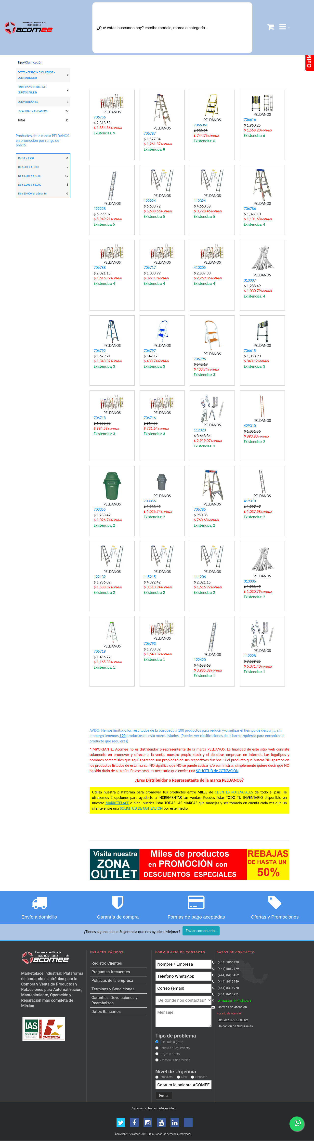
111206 (200, 576)
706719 (100, 651)
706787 (150, 133)
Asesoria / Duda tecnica (175, 1060)
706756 (100, 117)
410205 (200, 267)
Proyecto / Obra (170, 1054)
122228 (100, 208)
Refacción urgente (171, 1042)
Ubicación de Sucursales (235, 1026)
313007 (250, 280)
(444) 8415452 (228, 975)
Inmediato (166, 1077)
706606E (201, 125)
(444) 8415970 (228, 988)
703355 (100, 509)
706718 (100, 417)
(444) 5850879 (228, 969)
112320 (200, 430)
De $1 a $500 (26, 158)
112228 (250, 655)
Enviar (164, 1096)
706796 (200, 359)
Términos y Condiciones (113, 989)
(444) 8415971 (228, 994)
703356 (150, 501)
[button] (284, 27)
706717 (150, 267)
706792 (100, 350)
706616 (250, 119)
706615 (250, 350)
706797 (150, 350)
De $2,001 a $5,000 (29, 184)
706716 (150, 417)
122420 (200, 659)
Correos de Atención (232, 1007)
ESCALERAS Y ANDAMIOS (32, 111)
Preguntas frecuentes (111, 972)
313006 (250, 581)
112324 (200, 200)
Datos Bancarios (106, 1011)
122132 (100, 576)
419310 (250, 501)
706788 (100, 267)
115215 (150, 576)
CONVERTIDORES (28, 102)
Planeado (201, 1077)
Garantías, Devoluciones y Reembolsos (115, 1000)
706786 (250, 208)
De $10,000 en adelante (32, 193)
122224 (150, 200)
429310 (250, 425)
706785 (200, 509)
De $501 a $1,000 (28, 167)
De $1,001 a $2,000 (29, 176)
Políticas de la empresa (112, 980)
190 (122, 735)
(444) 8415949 (228, 981)
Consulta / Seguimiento (175, 1048)
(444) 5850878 (228, 962)
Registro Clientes (107, 963)
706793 (150, 643)
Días (184, 1077)
